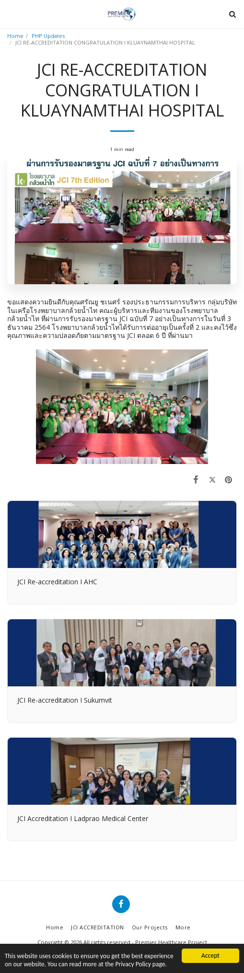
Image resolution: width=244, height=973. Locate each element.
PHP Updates (48, 35)
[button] (10, 13)
